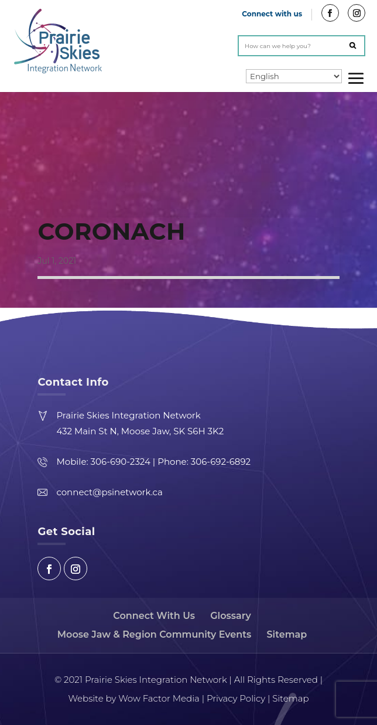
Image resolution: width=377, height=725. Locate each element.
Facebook (49, 568)
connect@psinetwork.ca (109, 492)
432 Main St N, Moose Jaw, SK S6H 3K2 (140, 431)
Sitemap (287, 634)
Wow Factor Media (157, 698)
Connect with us (272, 13)
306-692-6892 (221, 461)
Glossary (230, 615)
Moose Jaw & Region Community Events (154, 634)
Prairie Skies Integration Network (128, 415)
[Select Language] (294, 76)
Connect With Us (154, 615)
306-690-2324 (120, 461)
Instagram (75, 568)
